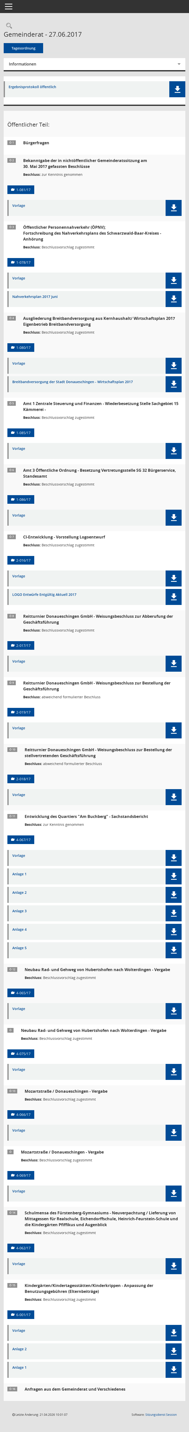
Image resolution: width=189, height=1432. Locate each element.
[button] (177, 89)
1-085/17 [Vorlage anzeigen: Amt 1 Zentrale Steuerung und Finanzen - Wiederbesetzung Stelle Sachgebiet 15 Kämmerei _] (23, 432)
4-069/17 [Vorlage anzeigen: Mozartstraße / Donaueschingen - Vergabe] (23, 1175)
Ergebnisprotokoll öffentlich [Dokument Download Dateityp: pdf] (32, 87)
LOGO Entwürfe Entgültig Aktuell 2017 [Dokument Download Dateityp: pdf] (44, 595)
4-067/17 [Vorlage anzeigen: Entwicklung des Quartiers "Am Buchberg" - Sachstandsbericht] (23, 839)
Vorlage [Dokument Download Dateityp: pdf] (18, 206)
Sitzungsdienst (161, 1415)
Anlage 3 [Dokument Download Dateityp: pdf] (19, 911)
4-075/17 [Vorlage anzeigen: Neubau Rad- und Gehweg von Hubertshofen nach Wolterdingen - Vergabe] (23, 1053)
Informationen (22, 64)
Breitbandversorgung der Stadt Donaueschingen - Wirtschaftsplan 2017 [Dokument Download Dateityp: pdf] (72, 382)
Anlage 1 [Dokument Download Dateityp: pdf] (19, 874)
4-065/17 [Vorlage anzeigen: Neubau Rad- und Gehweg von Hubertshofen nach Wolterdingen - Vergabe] (23, 993)
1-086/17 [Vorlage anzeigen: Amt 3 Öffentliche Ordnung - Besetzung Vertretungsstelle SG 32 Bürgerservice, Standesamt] (23, 499)
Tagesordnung (23, 48)
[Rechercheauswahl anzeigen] (8, 26)
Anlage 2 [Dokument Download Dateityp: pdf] (19, 893)
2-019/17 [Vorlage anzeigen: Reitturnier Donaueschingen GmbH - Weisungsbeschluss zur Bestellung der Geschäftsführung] (23, 712)
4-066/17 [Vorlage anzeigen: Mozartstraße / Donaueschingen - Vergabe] (23, 1114)
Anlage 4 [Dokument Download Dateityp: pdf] (19, 930)
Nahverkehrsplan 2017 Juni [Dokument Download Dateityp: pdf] (35, 297)
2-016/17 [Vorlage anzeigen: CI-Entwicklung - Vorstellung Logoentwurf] (23, 560)
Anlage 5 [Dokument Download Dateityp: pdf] (19, 948)
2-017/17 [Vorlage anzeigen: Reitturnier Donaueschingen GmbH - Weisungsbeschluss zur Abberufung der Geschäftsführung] (23, 645)
